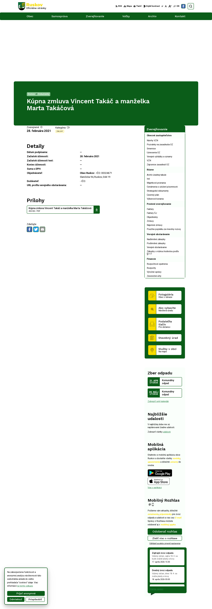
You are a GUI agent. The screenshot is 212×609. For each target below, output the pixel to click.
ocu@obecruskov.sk (173, 589)
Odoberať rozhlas (165, 470)
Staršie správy (156, 528)
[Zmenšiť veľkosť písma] (162, 6)
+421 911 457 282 (173, 586)
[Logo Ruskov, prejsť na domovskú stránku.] (32, 6)
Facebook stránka (172, 592)
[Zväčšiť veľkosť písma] (170, 6)
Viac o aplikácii (155, 426)
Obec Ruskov (88, 601)
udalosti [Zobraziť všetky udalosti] (167, 370)
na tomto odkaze (25, 586)
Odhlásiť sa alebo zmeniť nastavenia (164, 482)
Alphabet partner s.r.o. (54, 601)
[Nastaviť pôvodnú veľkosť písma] (166, 6)
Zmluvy (59, 70)
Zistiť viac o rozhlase (164, 476)
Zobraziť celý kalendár (158, 340)
